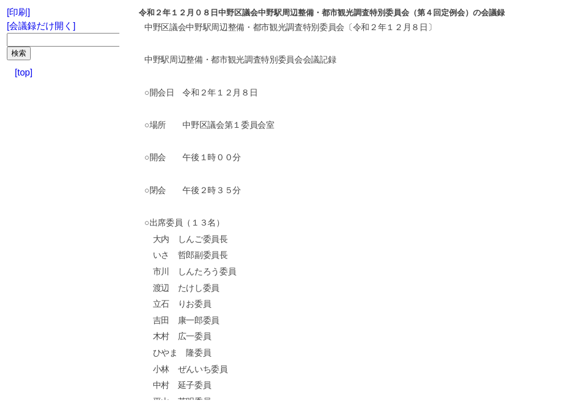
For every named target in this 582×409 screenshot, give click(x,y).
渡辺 (161, 288)
